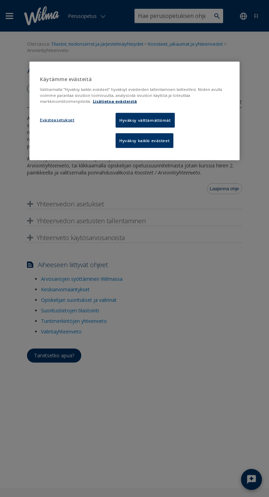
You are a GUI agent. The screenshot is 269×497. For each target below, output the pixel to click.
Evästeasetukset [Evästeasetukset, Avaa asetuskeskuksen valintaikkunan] (57, 119)
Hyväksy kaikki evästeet (144, 140)
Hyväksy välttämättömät (145, 120)
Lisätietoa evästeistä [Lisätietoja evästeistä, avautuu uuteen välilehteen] (115, 101)
